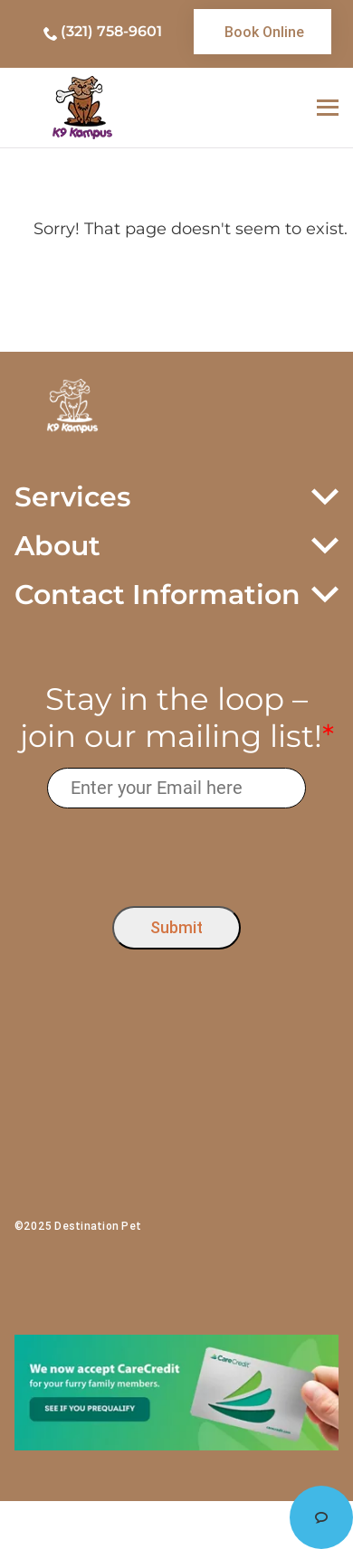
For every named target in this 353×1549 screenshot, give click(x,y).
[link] (262, 31)
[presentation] (177, 853)
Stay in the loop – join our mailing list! (177, 718)
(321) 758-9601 (111, 31)
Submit (176, 927)
